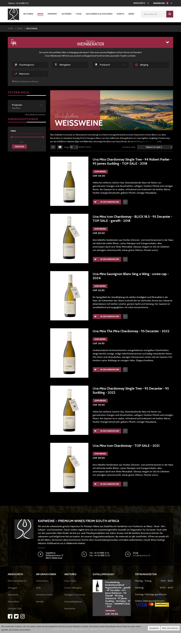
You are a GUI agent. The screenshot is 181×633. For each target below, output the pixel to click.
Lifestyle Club (14, 608)
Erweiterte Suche (44, 594)
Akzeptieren (154, 628)
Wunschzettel (125, 202)
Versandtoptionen (73, 601)
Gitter (53, 147)
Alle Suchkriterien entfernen (35, 115)
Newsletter (69, 608)
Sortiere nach (128, 147)
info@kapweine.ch (141, 555)
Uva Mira (26, 106)
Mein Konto (139, 3)
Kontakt (40, 601)
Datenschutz (42, 580)
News (131, 14)
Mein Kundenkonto (17, 580)
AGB (38, 587)
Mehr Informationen (170, 628)
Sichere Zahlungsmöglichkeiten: (152, 603)
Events (120, 14)
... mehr (158, 141)
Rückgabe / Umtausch (74, 594)
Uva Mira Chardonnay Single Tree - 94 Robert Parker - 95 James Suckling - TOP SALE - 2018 (132, 161)
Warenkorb (13, 594)
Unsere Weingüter (73, 587)
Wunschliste (14, 601)
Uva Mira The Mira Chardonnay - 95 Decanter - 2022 (131, 331)
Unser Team (70, 580)
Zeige (66, 147)
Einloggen (12, 587)
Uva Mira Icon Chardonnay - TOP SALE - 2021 (126, 446)
